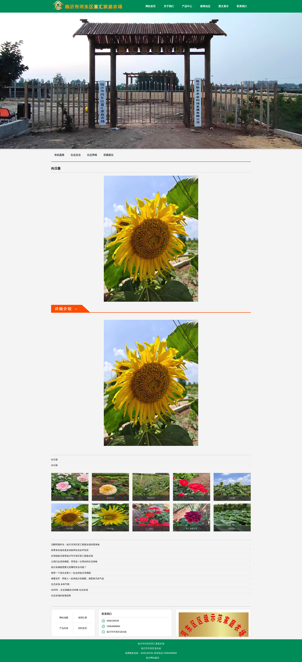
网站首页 (150, 6)
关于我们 (169, 6)
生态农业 (76, 155)
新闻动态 (205, 6)
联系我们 (242, 6)
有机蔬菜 (59, 155)
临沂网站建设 (152, 657)
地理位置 (82, 617)
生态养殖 (92, 155)
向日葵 (56, 168)
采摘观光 (108, 155)
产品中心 (187, 6)
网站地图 (63, 617)
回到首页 (82, 628)
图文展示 (223, 6)
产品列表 (63, 628)
